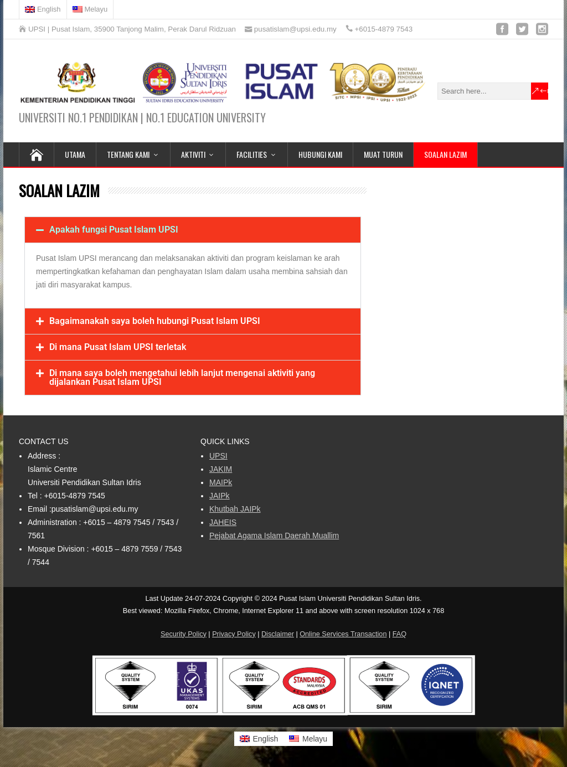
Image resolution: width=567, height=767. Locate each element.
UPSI (218, 455)
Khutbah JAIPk (235, 509)
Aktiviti (193, 154)
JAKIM (220, 469)
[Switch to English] (43, 9)
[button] (192, 230)
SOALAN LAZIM (445, 154)
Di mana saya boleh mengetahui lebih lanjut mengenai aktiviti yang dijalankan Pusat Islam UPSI (182, 377)
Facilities (251, 154)
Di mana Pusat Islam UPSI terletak (117, 347)
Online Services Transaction (343, 634)
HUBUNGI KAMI (320, 154)
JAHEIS (222, 522)
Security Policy (184, 634)
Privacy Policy (234, 634)
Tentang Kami (128, 154)
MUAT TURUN (383, 154)
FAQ (399, 634)
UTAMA (75, 154)
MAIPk (220, 482)
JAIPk (219, 495)
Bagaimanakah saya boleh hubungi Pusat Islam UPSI (154, 321)
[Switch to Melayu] (308, 739)
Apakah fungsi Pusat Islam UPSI (113, 229)
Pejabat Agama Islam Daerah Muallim (274, 535)
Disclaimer (277, 634)
